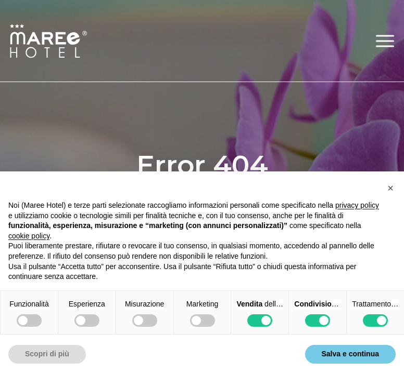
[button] (385, 41)
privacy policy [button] (357, 205)
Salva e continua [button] (350, 354)
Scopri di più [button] (47, 354)
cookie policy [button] (28, 236)
